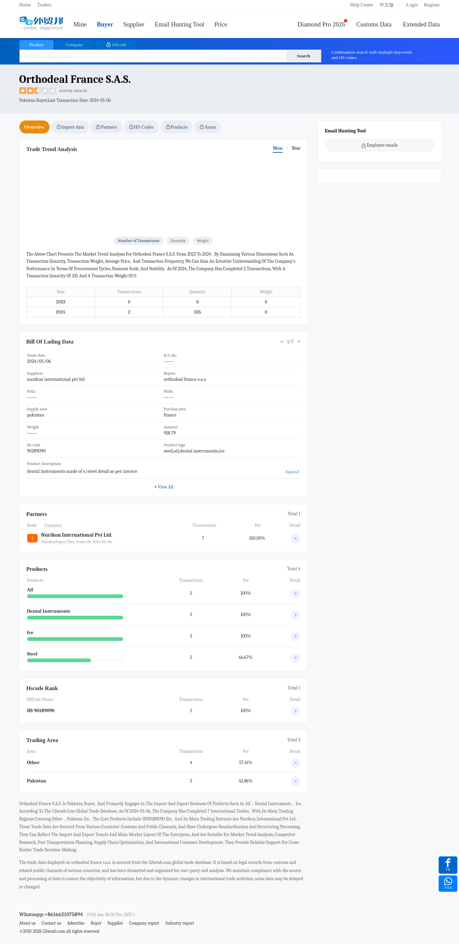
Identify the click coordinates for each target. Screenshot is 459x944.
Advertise (75, 923)
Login (412, 4)
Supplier (133, 24)
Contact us (51, 923)
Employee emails (380, 145)
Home (25, 4)
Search (303, 55)
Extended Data (421, 24)
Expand (292, 471)
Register (432, 4)
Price (220, 24)
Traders (44, 4)
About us (27, 923)
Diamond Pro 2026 (321, 24)
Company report (144, 923)
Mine (80, 24)
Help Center (361, 4)
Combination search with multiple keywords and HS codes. (371, 55)
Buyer (105, 24)
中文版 (387, 4)
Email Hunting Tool (180, 24)
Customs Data (374, 24)
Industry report (179, 923)
